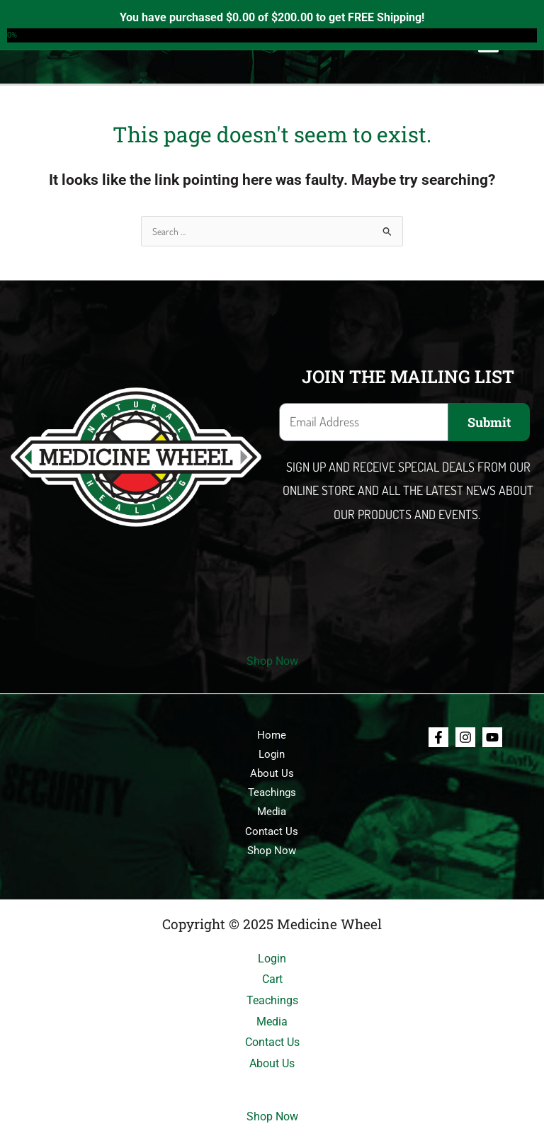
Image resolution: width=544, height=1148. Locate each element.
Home (271, 735)
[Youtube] (492, 737)
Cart (272, 979)
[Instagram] (465, 737)
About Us (272, 773)
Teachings (272, 792)
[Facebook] (438, 737)
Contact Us (271, 831)
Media (271, 811)
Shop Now (272, 661)
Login (272, 754)
